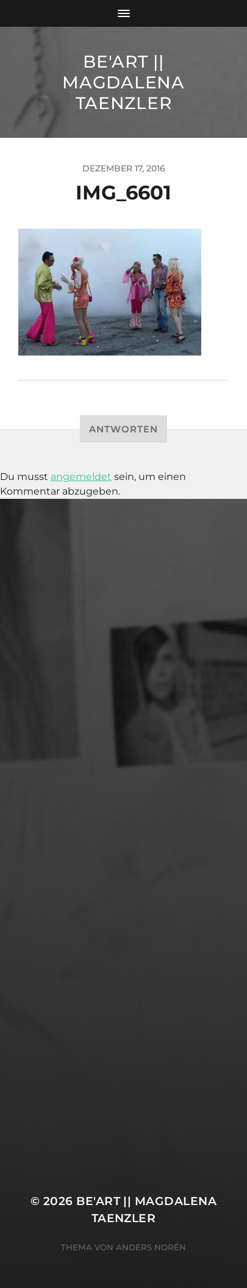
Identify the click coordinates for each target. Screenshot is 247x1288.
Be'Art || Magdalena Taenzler (123, 82)
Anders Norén (151, 1247)
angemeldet (81, 476)
